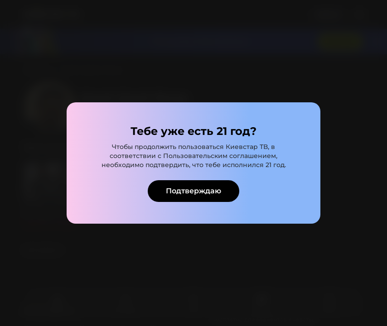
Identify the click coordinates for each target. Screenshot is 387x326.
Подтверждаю (193, 191)
